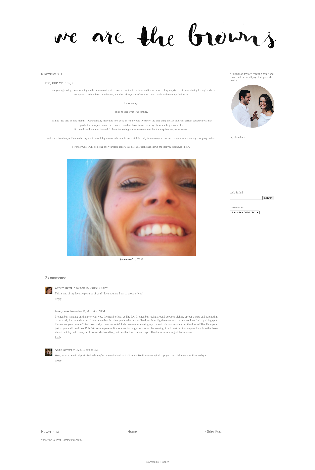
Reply (58, 298)
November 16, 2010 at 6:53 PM (91, 287)
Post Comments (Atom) (69, 439)
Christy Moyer (63, 287)
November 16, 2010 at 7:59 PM (87, 311)
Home (132, 431)
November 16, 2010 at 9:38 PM (80, 349)
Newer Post (50, 431)
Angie (58, 349)
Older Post (213, 431)
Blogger (164, 461)
